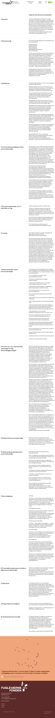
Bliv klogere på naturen (30, 2)
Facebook (3, 705)
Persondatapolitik (48, 711)
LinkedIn (2, 707)
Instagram (3, 703)
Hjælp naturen (40, 2)
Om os (46, 2)
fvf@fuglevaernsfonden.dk (10, 698)
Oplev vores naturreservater (15, 2)
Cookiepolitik (47, 713)
